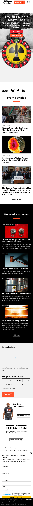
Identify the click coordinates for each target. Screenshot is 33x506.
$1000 (9, 384)
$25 (5, 380)
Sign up (19, 494)
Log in (15, 494)
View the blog (16, 440)
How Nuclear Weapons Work (15, 321)
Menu (28, 2)
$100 (19, 380)
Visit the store (23, 416)
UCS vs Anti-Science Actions (15, 269)
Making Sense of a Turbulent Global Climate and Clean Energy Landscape (15, 130)
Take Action (16, 35)
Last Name (16, 475)
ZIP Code (16, 482)
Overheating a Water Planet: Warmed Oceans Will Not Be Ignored (15, 160)
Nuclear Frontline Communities (16, 294)
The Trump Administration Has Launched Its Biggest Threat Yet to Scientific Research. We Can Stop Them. (16, 191)
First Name (16, 469)
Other (23, 384)
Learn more (21, 504)
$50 (11, 380)
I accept (29, 499)
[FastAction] (6, 494)
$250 (26, 380)
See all (16, 335)
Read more (16, 199)
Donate (18, 2)
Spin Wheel (16, 31)
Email (16, 489)
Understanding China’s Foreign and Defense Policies (16, 241)
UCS (17, 368)
